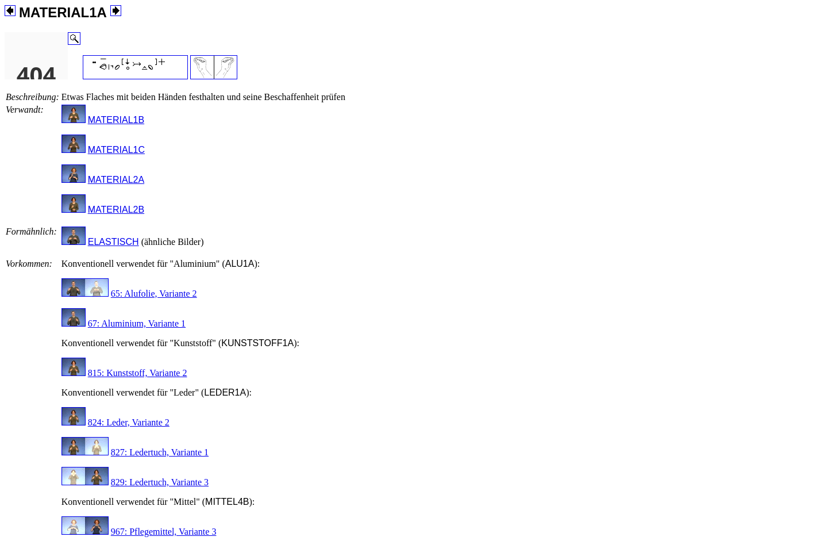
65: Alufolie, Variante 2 (154, 293)
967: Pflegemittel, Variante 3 (164, 531)
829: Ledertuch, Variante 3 (160, 482)
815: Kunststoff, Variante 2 (137, 373)
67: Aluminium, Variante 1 (137, 323)
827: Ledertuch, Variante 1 (160, 452)
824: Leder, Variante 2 (129, 422)
